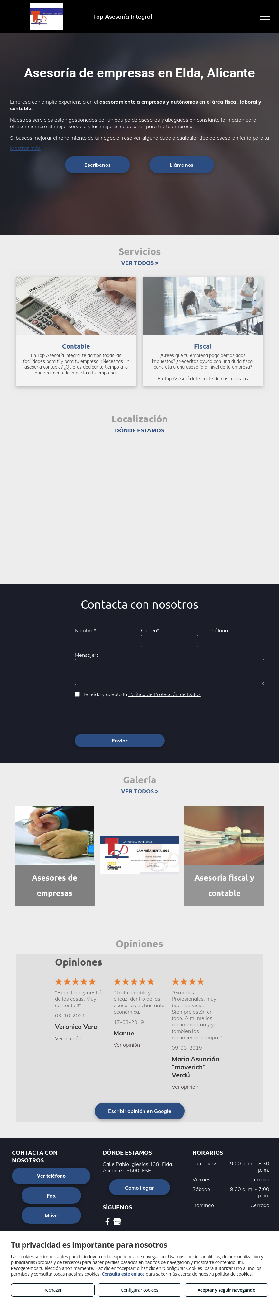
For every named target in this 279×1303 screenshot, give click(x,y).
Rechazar (52, 1290)
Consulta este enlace (123, 1274)
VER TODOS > (139, 262)
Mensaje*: (86, 655)
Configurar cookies (139, 1290)
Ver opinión (68, 1038)
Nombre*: (86, 630)
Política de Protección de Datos (164, 694)
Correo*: (151, 630)
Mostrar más (25, 148)
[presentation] (123, 715)
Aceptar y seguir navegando (226, 1290)
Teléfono (218, 630)
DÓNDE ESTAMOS (139, 430)
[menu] (264, 16)
